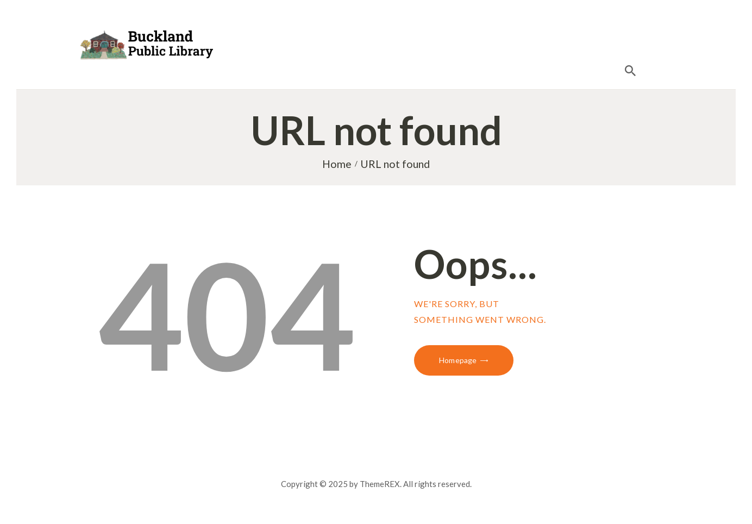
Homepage (458, 360)
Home (337, 164)
